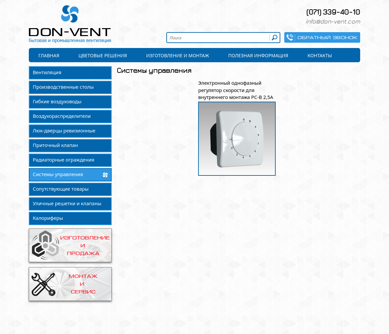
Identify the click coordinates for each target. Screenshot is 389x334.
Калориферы (48, 218)
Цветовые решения (103, 55)
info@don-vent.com (333, 21)
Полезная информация (258, 55)
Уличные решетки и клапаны (67, 203)
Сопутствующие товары (60, 188)
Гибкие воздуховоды (57, 101)
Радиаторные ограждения (63, 159)
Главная (48, 55)
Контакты (319, 55)
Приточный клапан (55, 145)
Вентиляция (47, 72)
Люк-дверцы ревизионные (64, 130)
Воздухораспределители (62, 116)
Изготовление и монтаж (177, 55)
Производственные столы (63, 86)
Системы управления (58, 174)
